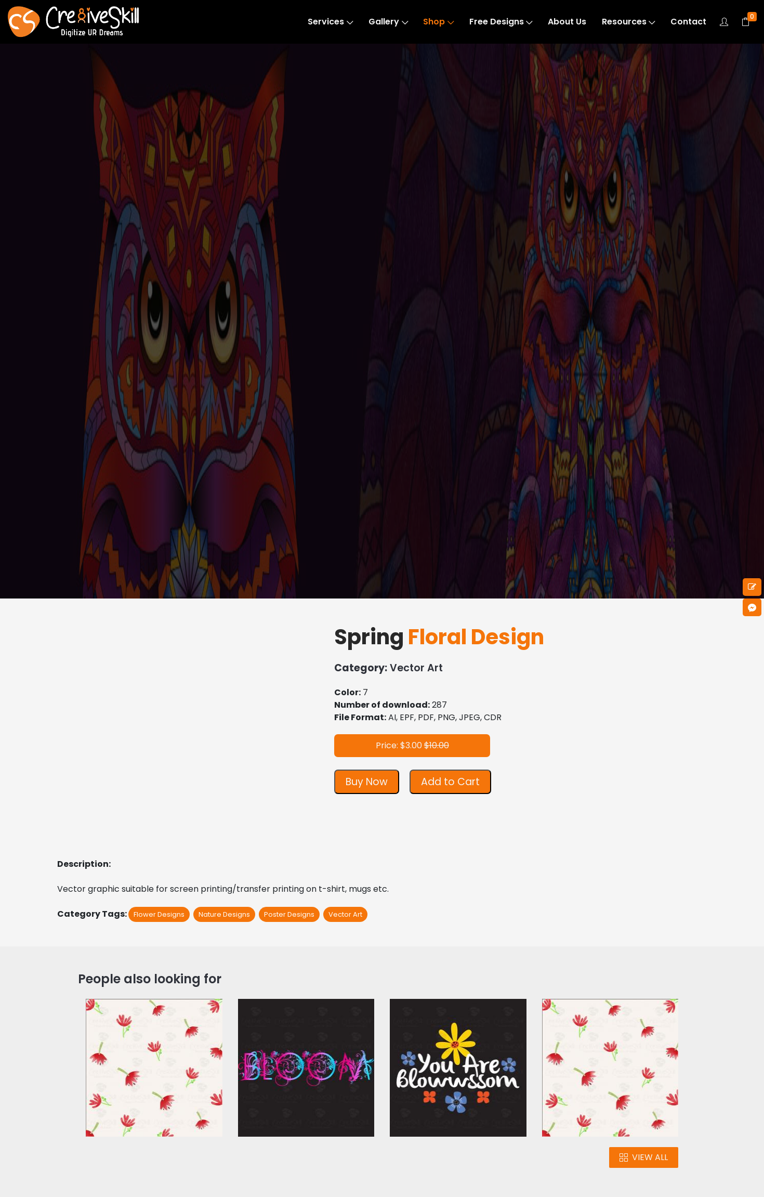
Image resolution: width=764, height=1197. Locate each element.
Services (330, 22)
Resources (628, 22)
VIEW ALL (644, 1157)
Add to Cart (450, 782)
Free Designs (501, 22)
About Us (567, 22)
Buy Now (367, 782)
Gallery (388, 22)
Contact (688, 22)
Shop (438, 22)
